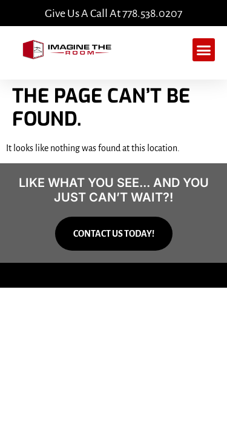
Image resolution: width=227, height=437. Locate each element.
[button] (203, 49)
